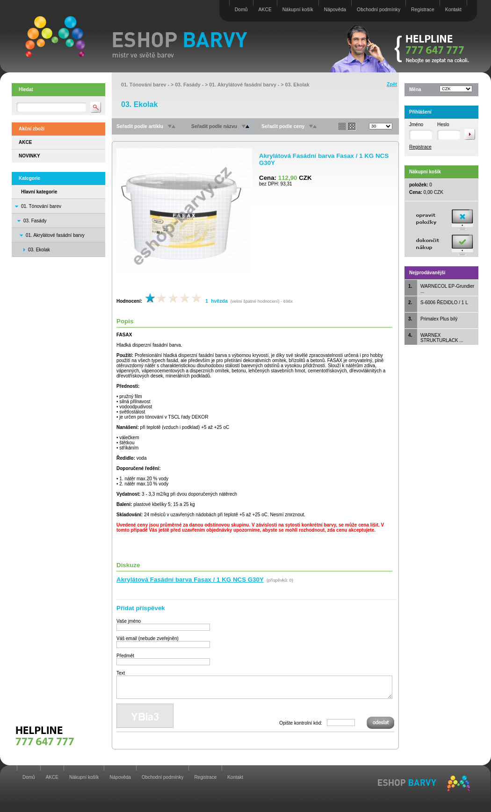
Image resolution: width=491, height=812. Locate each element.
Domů (241, 9)
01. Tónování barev (41, 206)
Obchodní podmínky (378, 9)
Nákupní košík (297, 9)
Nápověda (335, 9)
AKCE (265, 9)
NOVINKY (29, 155)
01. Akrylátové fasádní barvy (55, 235)
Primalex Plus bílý (438, 318)
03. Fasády (34, 220)
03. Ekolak (297, 84)
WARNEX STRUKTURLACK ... (441, 338)
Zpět (392, 84)
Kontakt (453, 9)
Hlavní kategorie (39, 191)
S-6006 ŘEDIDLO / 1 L (444, 302)
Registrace (422, 9)
